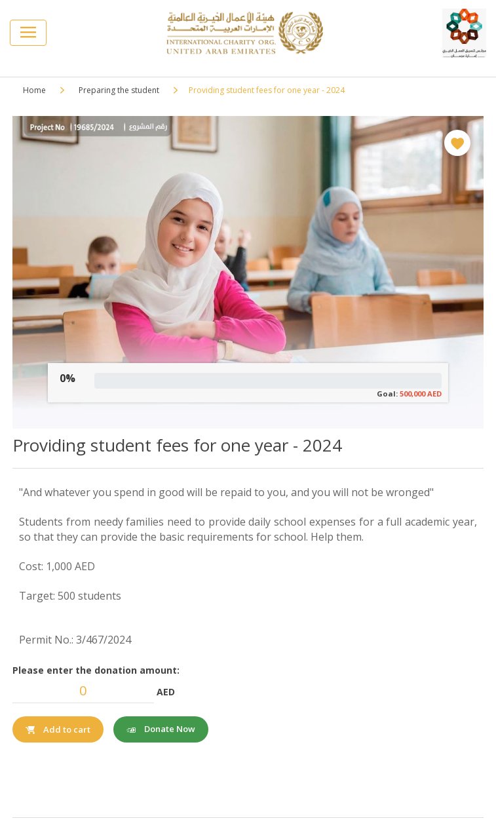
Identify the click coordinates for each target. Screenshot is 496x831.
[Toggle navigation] (28, 33)
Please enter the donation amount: (96, 670)
